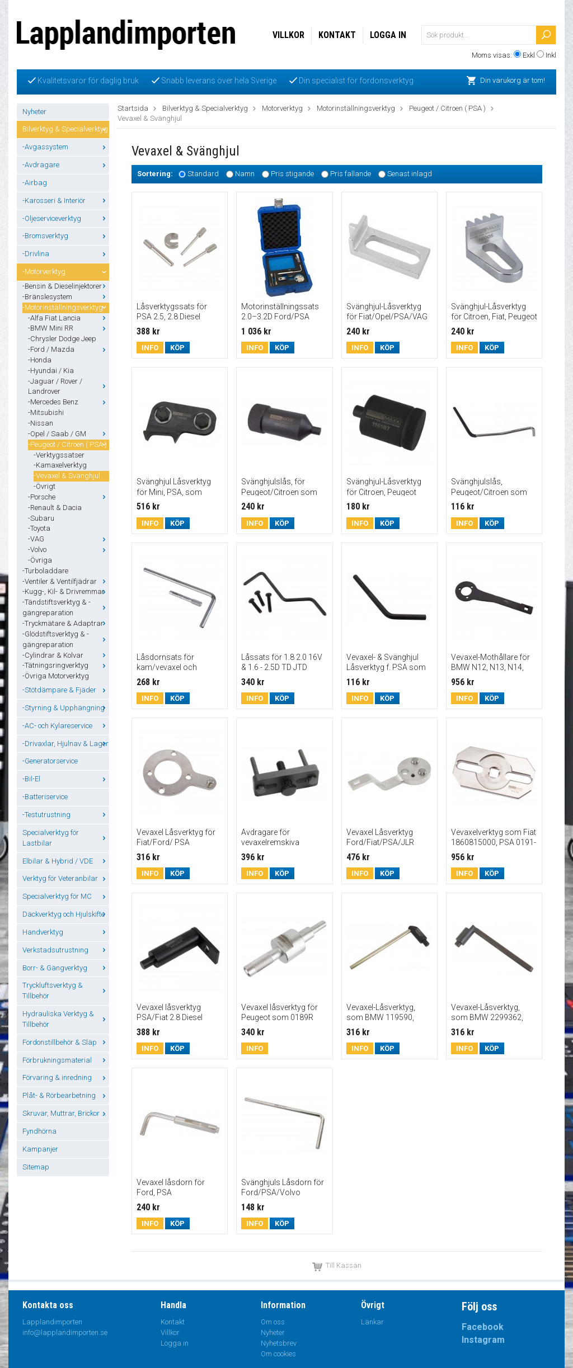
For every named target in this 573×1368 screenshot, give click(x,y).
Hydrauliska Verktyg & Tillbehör (65, 1019)
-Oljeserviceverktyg (65, 218)
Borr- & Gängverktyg (65, 968)
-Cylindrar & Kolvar (65, 655)
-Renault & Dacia (55, 507)
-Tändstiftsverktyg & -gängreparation (65, 607)
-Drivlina (65, 253)
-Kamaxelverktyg (60, 465)
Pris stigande (292, 173)
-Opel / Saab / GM (68, 434)
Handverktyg (65, 932)
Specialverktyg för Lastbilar (65, 837)
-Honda (39, 360)
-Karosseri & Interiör (65, 200)
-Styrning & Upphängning (65, 708)
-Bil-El (65, 779)
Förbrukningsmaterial (65, 1060)
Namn (245, 173)
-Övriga (40, 560)
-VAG (68, 539)
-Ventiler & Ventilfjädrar (65, 581)
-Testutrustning (65, 814)
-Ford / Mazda (68, 349)
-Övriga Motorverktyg (55, 676)
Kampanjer (40, 1149)
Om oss (273, 1322)
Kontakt (337, 35)
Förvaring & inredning (65, 1077)
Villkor (288, 35)
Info (150, 347)
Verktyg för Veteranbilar (65, 878)
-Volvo (68, 549)
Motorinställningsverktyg (356, 108)
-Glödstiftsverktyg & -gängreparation (65, 639)
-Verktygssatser (59, 455)
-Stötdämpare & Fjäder (65, 690)
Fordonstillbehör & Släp (65, 1042)
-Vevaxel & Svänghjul (67, 475)
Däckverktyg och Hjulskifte (65, 914)
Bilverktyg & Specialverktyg (65, 129)
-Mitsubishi (46, 412)
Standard (203, 173)
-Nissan (40, 423)
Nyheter (34, 111)
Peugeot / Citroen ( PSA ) (447, 108)
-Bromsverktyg (65, 236)
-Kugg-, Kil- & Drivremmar (65, 591)
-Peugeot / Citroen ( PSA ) (68, 444)
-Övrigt (44, 486)
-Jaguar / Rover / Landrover (68, 386)
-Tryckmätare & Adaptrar (65, 623)
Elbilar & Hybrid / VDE (65, 861)
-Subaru (41, 518)
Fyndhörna (39, 1131)
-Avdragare (65, 165)
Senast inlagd (409, 173)
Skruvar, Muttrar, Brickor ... (65, 1113)
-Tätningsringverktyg (65, 665)
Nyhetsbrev (279, 1343)
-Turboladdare (45, 571)
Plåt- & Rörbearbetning (65, 1095)
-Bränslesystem (65, 297)
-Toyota (39, 528)
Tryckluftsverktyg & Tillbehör (65, 990)
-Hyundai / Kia (51, 370)
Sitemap (35, 1167)
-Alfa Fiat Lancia (68, 318)
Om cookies (278, 1354)
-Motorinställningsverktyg (65, 307)
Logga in (388, 35)
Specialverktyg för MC (65, 896)
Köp (177, 347)
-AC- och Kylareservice (65, 725)
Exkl (529, 55)
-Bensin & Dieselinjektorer (65, 286)
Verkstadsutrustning (65, 950)
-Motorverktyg (65, 271)
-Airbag (34, 182)
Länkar (372, 1322)
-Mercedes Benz (68, 402)
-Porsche (68, 497)
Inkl (551, 55)
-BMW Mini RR (68, 328)
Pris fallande (350, 173)
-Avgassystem (65, 147)
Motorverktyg (282, 108)
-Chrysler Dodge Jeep (62, 338)
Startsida (133, 108)
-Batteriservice (45, 797)
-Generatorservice (50, 761)
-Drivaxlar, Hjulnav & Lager (65, 743)
